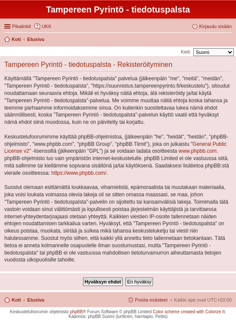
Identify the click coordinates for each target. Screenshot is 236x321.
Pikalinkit (21, 26)
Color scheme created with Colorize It (189, 311)
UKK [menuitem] (46, 26)
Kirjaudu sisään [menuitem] (215, 26)
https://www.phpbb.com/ (78, 173)
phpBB (76, 311)
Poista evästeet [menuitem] (151, 299)
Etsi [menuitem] (229, 40)
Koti (16, 299)
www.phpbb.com (198, 151)
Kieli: (186, 51)
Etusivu (36, 299)
